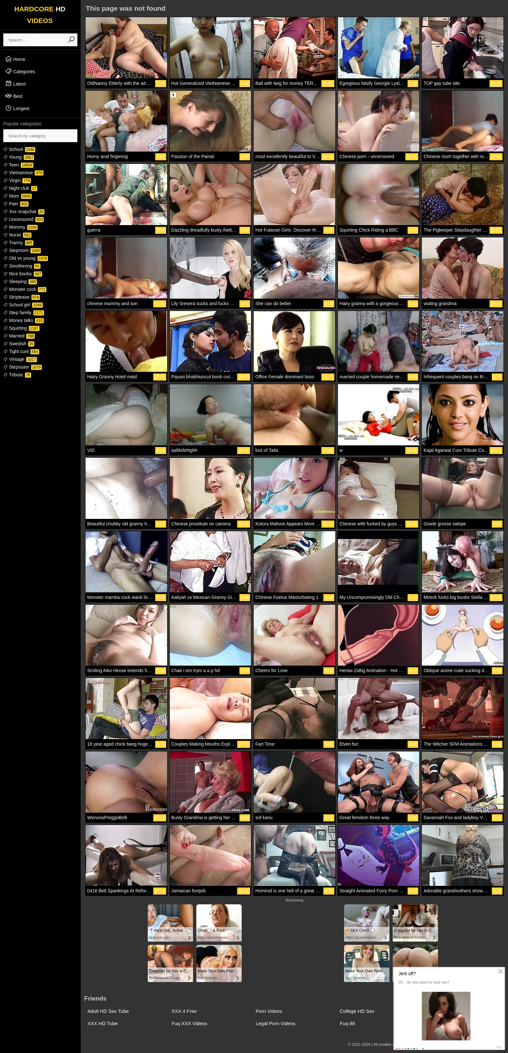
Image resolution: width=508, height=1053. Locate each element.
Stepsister (22, 367)
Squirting (21, 328)
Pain (16, 203)
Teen (18, 164)
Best (13, 95)
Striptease (21, 297)
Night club (20, 188)
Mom (17, 196)
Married (19, 335)
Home (15, 59)
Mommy (20, 227)
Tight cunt (21, 351)
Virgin (17, 180)
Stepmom (22, 250)
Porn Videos (269, 1011)
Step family (23, 312)
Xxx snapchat (23, 211)
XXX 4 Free (184, 1011)
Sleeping (20, 281)
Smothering (21, 266)
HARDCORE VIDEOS (39, 14)
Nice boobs (22, 273)
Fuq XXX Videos (189, 1023)
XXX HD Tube (102, 1023)
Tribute (17, 374)
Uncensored (23, 219)
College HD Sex (357, 1011)
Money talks (23, 320)
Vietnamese (23, 172)
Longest (17, 108)
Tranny (18, 242)
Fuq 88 (347, 1023)
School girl (23, 304)
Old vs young (25, 258)
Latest (15, 83)
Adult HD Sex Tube (108, 1011)
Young (18, 157)
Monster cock (24, 289)
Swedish (18, 343)
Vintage (20, 359)
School (19, 149)
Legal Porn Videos (275, 1023)
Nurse (17, 234)
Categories (20, 71)
